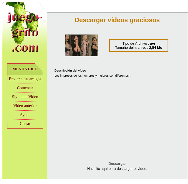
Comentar (25, 88)
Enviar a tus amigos (25, 79)
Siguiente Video (25, 97)
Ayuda (25, 114)
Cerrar (25, 123)
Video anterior (25, 105)
